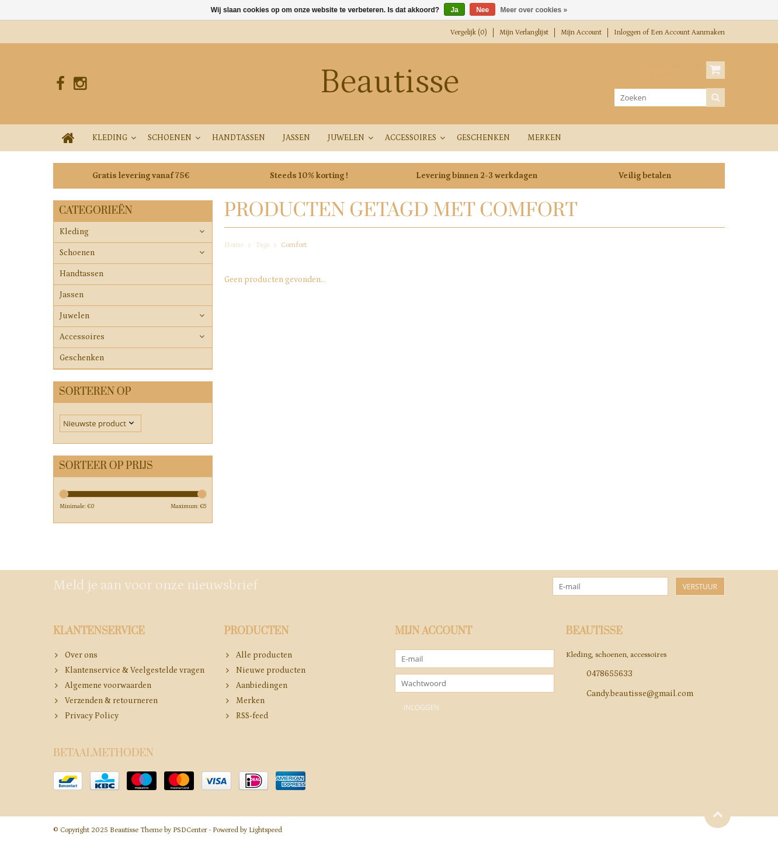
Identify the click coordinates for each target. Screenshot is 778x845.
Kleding (109, 137)
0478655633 (609, 674)
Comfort (294, 245)
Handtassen (238, 137)
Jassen (296, 137)
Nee (482, 10)
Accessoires (410, 137)
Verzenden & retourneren (111, 701)
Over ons (81, 655)
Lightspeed (265, 830)
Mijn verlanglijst (523, 32)
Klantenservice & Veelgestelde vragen (134, 671)
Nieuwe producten (270, 671)
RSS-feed (252, 716)
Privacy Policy (92, 716)
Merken (544, 137)
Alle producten (264, 655)
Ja (454, 10)
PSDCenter (190, 830)
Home (234, 245)
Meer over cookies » (534, 10)
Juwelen (346, 137)
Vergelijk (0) (468, 32)
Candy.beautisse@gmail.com (639, 694)
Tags (262, 245)
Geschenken (483, 137)
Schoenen (170, 137)
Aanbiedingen (261, 686)
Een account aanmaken (688, 32)
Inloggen (628, 32)
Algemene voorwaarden (108, 686)
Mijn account (581, 32)
